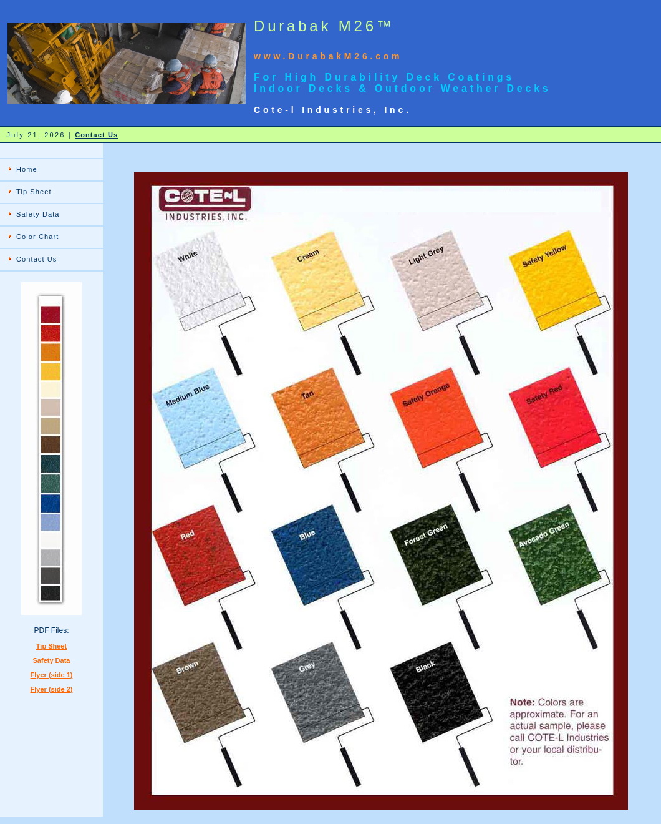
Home (26, 169)
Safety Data (38, 214)
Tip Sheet (34, 191)
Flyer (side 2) (52, 689)
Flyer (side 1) (52, 675)
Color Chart (37, 236)
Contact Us (96, 135)
